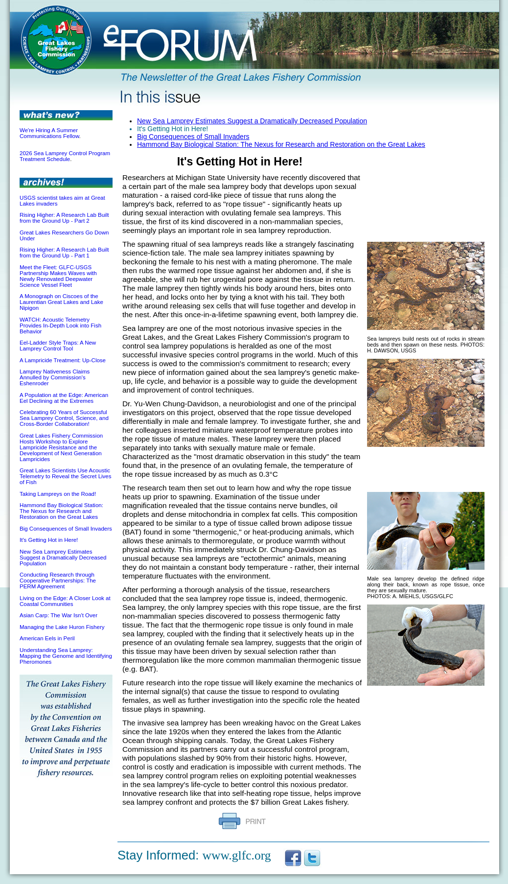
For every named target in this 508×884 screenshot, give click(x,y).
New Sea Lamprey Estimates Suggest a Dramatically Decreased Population (63, 557)
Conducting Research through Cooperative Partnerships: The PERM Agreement (58, 580)
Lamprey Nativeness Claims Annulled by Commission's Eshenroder (55, 377)
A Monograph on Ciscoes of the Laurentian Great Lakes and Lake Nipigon (61, 302)
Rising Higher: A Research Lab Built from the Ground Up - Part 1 (64, 252)
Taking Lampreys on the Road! (58, 494)
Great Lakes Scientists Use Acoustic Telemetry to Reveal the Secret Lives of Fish (66, 476)
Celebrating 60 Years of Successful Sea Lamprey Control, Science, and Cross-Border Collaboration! (64, 418)
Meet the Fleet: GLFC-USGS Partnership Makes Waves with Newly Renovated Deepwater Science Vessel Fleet (58, 276)
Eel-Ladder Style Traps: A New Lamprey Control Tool (58, 345)
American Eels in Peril (47, 638)
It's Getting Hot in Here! (49, 540)
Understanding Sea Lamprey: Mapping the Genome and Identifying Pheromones (66, 656)
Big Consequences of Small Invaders (66, 529)
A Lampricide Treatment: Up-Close (63, 360)
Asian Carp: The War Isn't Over (58, 615)
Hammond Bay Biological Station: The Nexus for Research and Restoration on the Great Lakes (61, 511)
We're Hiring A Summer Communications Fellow (49, 133)
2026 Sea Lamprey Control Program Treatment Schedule (65, 156)
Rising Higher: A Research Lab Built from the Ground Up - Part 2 (64, 218)
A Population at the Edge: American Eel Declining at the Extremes (64, 398)
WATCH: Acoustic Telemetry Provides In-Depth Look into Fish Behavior (60, 325)
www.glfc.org (237, 855)
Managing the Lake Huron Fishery (62, 627)
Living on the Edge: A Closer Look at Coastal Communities (65, 601)
